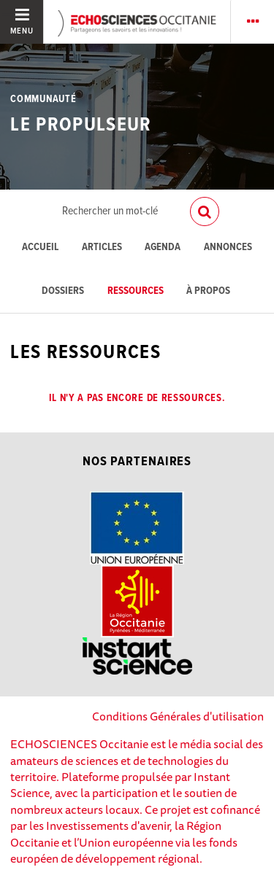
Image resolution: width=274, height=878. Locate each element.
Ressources (135, 291)
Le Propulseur (80, 125)
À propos (208, 291)
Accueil (40, 248)
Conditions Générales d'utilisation (178, 716)
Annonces (228, 248)
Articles (102, 248)
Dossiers (63, 291)
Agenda (162, 248)
